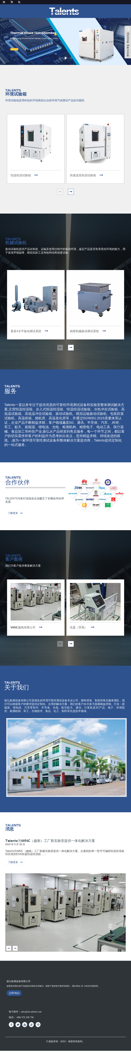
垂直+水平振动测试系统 (27, 332)
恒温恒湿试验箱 (21, 175)
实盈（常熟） (79, 629)
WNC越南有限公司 (24, 629)
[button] (60, 58)
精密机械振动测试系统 (85, 332)
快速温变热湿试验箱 (84, 175)
